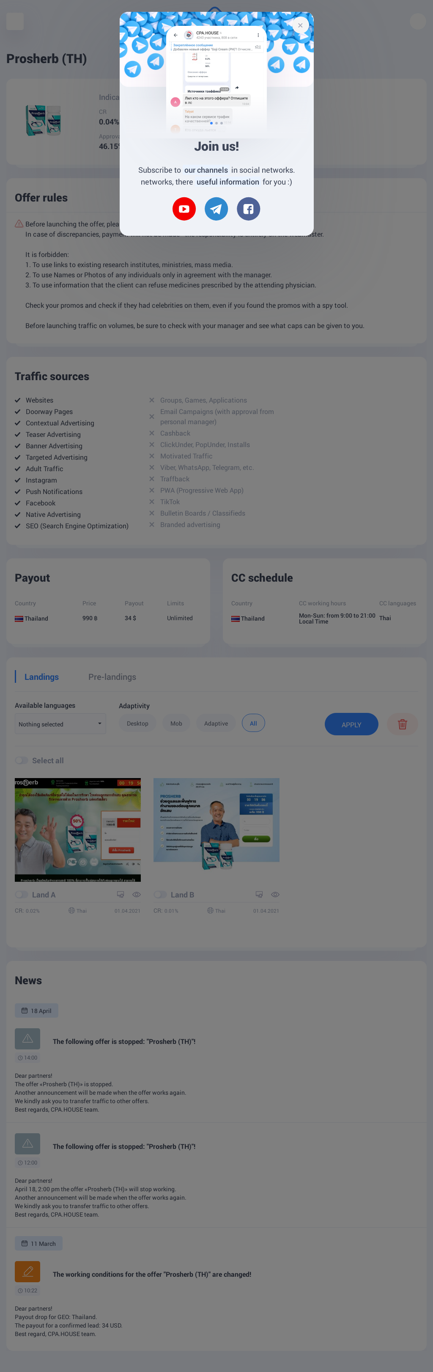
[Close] (300, 25)
